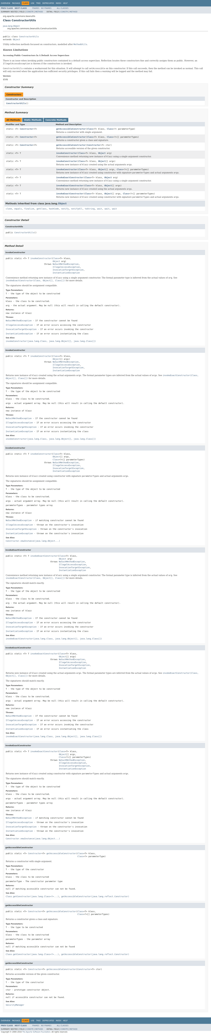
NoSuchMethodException (66, 264)
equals (18, 209)
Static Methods (32, 120)
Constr (29, 12)
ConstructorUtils (29, 36)
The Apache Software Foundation (36, 1032)
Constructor (26, 129)
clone (9, 209)
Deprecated (48, 3)
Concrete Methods (56, 120)
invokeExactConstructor (69, 177)
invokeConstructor (66, 153)
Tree (38, 3)
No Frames (46, 8)
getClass (41, 209)
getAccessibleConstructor (71, 129)
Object (16, 39)
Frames (35, 8)
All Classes (62, 8)
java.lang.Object (11, 26)
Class (90, 129)
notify (65, 209)
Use (32, 3)
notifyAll (76, 209)
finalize (29, 209)
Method (39, 12)
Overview (5, 3)
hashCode (54, 209)
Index (58, 3)
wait (99, 209)
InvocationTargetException (68, 270)
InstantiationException (66, 273)
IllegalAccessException (66, 267)
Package (16, 3)
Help (65, 3)
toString (90, 209)
